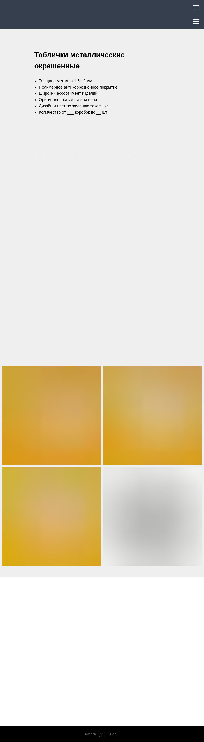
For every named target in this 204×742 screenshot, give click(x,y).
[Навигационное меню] (196, 7)
